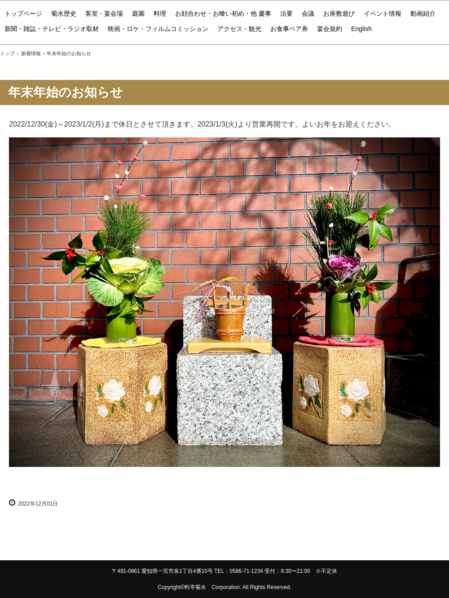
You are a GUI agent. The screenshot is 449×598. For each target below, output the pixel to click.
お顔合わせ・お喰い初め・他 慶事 (223, 13)
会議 (308, 13)
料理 (160, 13)
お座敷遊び (339, 13)
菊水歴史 (63, 13)
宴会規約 (329, 28)
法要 (286, 13)
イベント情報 (382, 13)
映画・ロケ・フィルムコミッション (158, 28)
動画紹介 (423, 13)
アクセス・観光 (239, 28)
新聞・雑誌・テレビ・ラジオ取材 (51, 28)
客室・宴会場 (104, 13)
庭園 (138, 13)
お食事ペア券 (289, 28)
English (361, 28)
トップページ (23, 13)
